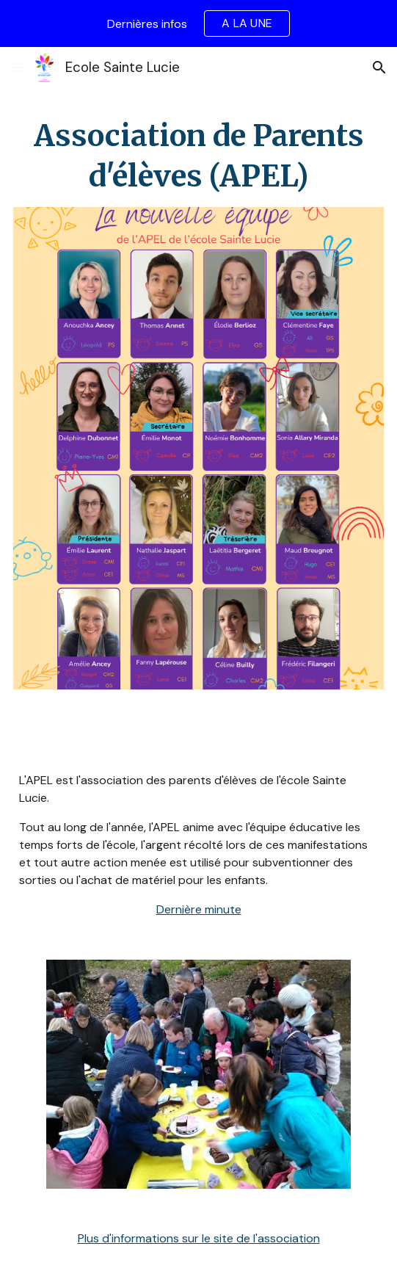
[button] (17, 67)
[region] (198, 23)
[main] (198, 156)
